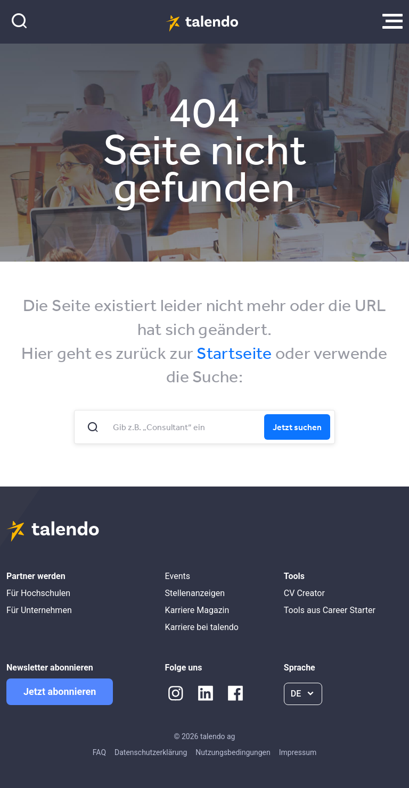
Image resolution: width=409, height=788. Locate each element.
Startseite (234, 353)
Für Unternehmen (39, 610)
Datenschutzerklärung (150, 752)
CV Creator (304, 593)
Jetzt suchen (297, 427)
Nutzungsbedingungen (232, 752)
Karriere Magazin (197, 610)
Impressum (297, 752)
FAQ (99, 752)
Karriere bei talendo (202, 627)
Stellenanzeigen (195, 593)
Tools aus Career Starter (329, 610)
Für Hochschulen (38, 593)
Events (177, 576)
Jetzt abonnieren (59, 691)
